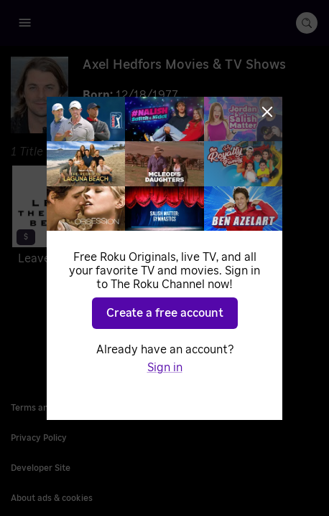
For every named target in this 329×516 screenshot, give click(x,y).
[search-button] (307, 23)
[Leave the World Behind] (84, 218)
